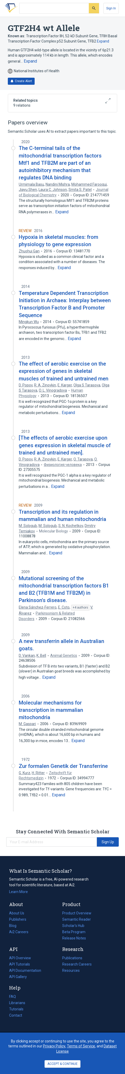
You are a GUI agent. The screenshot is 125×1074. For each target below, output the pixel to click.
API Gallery (18, 977)
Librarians (17, 1003)
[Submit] (94, 8)
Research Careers (77, 964)
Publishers (17, 919)
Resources (71, 970)
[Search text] (54, 8)
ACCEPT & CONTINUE (62, 1064)
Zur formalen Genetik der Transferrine (63, 766)
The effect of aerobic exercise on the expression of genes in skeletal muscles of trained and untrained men (63, 371)
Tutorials (16, 1009)
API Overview (20, 958)
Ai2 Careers (18, 932)
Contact (15, 1015)
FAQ (12, 996)
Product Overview (76, 913)
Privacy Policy (54, 1046)
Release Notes (74, 938)
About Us (16, 913)
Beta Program (73, 932)
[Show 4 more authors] (80, 608)
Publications (72, 958)
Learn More (18, 892)
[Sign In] (111, 8)
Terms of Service (81, 1046)
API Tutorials (19, 964)
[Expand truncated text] (30, 61)
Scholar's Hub (73, 926)
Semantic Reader (76, 919)
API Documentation (25, 970)
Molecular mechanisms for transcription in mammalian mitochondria (51, 710)
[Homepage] (10, 8)
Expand (103, 41)
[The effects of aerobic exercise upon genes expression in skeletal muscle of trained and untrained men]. (65, 445)
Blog (15, 926)
